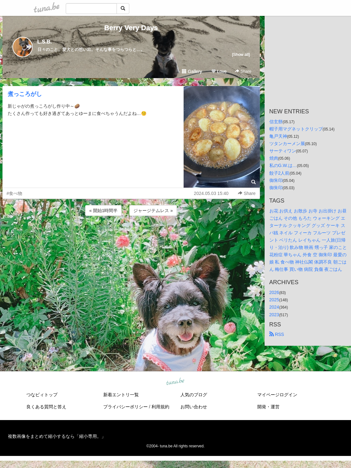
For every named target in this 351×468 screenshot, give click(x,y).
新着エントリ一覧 (121, 394)
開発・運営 (268, 406)
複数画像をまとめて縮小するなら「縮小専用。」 (57, 436)
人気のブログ (193, 394)
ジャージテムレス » (153, 210)
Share (243, 71)
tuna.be (175, 381)
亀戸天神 (278, 136)
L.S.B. (44, 41)
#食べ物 (15, 193)
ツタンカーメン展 (287, 143)
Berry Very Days (131, 28)
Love (218, 71)
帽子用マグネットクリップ (296, 128)
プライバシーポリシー (125, 406)
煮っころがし (25, 94)
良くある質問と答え (46, 406)
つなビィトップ (41, 394)
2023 (274, 314)
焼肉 (273, 158)
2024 (274, 307)
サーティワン (282, 150)
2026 (274, 292)
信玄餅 (276, 121)
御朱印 (276, 180)
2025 (274, 299)
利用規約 (160, 406)
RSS (276, 334)
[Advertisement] (131, 234)
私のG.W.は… (283, 165)
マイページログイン (277, 394)
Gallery (192, 71)
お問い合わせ (193, 406)
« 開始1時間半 (103, 210)
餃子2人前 (279, 173)
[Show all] (241, 54)
